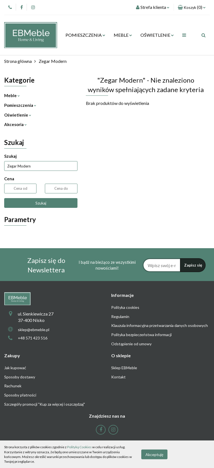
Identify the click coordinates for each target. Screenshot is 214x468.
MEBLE (123, 35)
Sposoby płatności (20, 395)
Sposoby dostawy (19, 377)
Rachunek (12, 385)
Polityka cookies (125, 307)
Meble (12, 95)
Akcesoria (15, 124)
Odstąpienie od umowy (131, 343)
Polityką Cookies (79, 447)
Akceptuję (154, 454)
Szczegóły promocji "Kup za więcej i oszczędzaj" (44, 404)
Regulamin (120, 316)
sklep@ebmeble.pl (33, 329)
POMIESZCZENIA (85, 35)
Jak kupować (15, 367)
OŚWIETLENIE (157, 35)
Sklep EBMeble (124, 367)
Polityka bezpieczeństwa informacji (141, 334)
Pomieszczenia (20, 105)
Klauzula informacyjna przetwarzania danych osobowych (159, 325)
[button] (192, 7)
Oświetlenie (17, 114)
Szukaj (40, 203)
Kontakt (118, 377)
